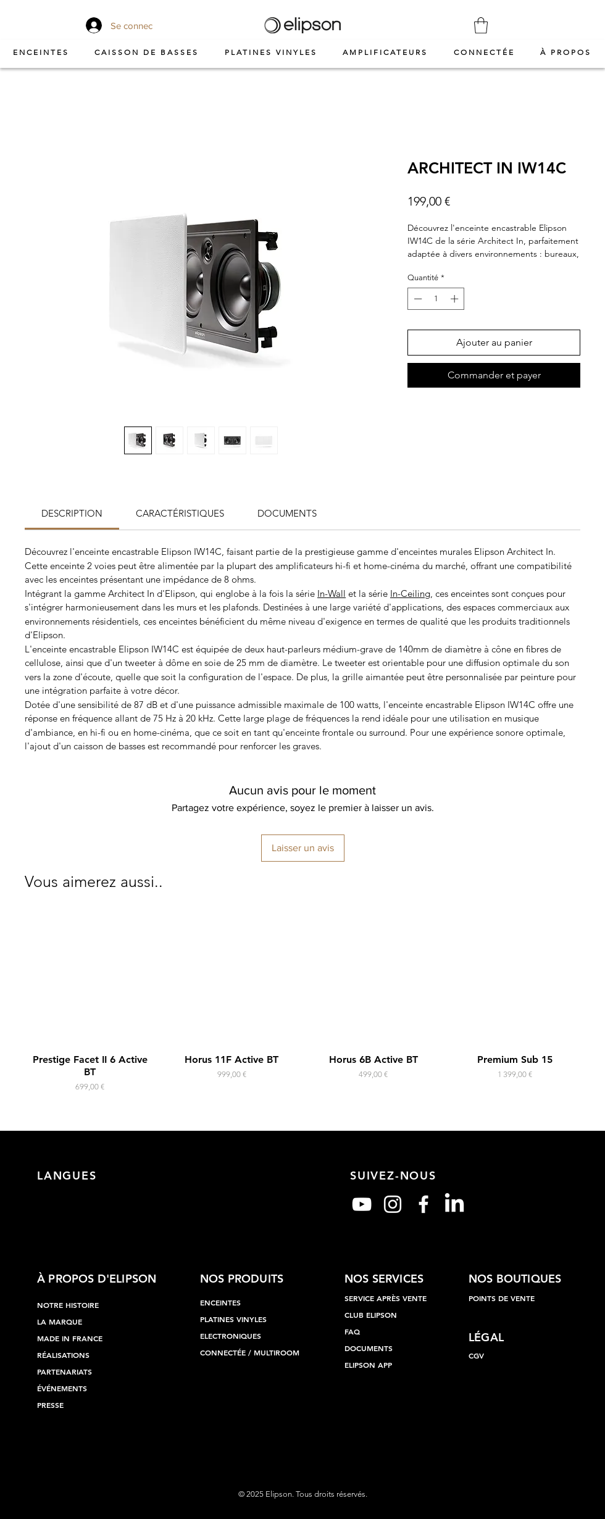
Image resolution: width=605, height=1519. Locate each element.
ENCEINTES (220, 1302)
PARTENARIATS (64, 1371)
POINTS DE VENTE (502, 1298)
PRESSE (50, 1405)
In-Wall (331, 593)
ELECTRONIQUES (230, 1336)
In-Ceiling (410, 593)
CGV (476, 1355)
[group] (302, 1003)
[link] (71, 513)
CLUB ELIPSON (370, 1315)
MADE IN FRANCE (69, 1338)
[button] (481, 25)
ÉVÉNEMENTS (62, 1388)
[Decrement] (416, 298)
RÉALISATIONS (63, 1355)
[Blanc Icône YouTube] (361, 1204)
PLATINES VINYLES (233, 1319)
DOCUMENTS (368, 1348)
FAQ (352, 1331)
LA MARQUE (59, 1321)
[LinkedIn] (454, 1204)
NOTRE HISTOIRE (68, 1305)
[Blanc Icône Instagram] (392, 1204)
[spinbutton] (436, 298)
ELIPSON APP (368, 1365)
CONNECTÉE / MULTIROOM (249, 1352)
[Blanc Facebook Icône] (423, 1204)
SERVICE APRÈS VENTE (385, 1298)
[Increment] (455, 298)
